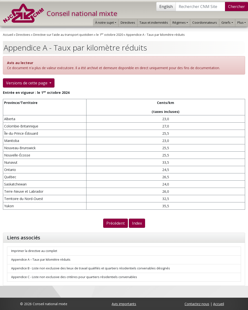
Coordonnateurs (204, 22)
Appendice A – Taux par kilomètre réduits (40, 260)
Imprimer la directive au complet (34, 251)
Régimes (180, 22)
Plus (241, 22)
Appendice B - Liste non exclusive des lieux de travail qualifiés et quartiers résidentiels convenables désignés (90, 268)
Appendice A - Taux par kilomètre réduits (155, 35)
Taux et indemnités (154, 22)
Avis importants (124, 304)
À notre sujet (105, 22)
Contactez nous (197, 304)
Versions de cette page (27, 83)
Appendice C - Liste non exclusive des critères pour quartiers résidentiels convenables (74, 277)
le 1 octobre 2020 (109, 35)
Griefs (227, 22)
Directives (128, 22)
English (166, 6)
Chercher (236, 6)
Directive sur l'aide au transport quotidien (63, 35)
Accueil (8, 35)
